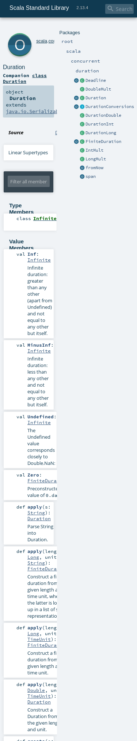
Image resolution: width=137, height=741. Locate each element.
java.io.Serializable (35, 111)
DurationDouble (103, 115)
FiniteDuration (103, 141)
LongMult (95, 159)
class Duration (25, 78)
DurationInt (99, 124)
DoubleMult (98, 89)
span (90, 176)
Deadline (95, 80)
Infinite (39, 260)
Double (36, 690)
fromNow (94, 167)
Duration (95, 97)
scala (41, 41)
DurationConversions (109, 106)
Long (33, 557)
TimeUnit (39, 639)
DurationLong (100, 132)
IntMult (94, 150)
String (36, 512)
